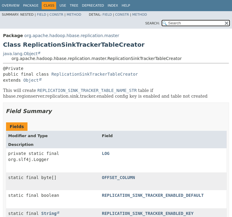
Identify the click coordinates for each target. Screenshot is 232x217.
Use (63, 6)
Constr (56, 15)
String (49, 213)
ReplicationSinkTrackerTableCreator (94, 74)
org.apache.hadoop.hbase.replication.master (71, 35)
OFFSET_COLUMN (118, 177)
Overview (11, 6)
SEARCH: (152, 23)
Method (73, 15)
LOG (105, 153)
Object (31, 80)
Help (126, 6)
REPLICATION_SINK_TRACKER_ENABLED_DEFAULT (153, 195)
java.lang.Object (20, 53)
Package (31, 6)
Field (41, 15)
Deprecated (93, 6)
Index (113, 6)
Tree (74, 6)
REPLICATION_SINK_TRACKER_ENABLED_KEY (147, 213)
